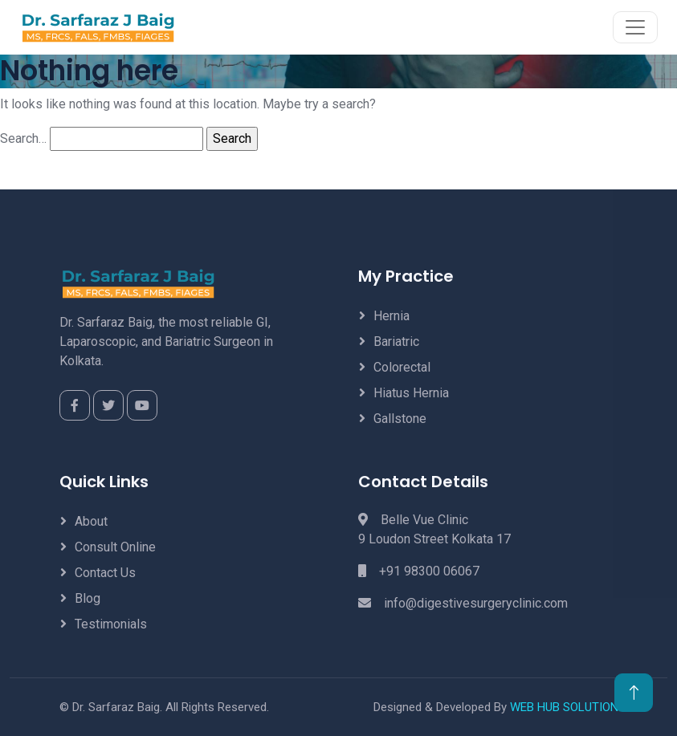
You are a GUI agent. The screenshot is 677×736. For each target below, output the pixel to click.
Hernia (391, 315)
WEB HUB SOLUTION (564, 707)
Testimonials (111, 624)
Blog (87, 598)
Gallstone (399, 418)
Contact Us (105, 572)
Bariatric (396, 341)
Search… (23, 138)
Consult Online (115, 547)
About (91, 521)
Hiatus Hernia (411, 393)
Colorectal (401, 367)
